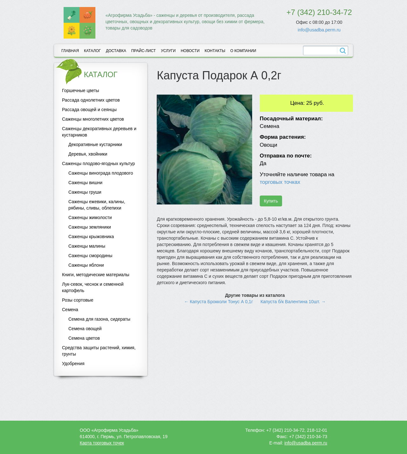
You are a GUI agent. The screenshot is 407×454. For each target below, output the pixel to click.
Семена (70, 309)
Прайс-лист (143, 51)
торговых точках (280, 182)
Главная (70, 51)
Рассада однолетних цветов (91, 100)
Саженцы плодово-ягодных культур (98, 163)
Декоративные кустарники (95, 144)
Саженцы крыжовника (91, 236)
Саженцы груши (84, 192)
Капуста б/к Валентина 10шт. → (293, 301)
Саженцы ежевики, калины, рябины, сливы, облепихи (96, 204)
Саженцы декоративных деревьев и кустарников (99, 131)
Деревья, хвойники (87, 154)
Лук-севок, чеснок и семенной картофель (92, 287)
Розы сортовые (77, 300)
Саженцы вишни (85, 182)
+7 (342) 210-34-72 (319, 12)
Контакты (215, 51)
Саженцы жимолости (90, 217)
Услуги (168, 51)
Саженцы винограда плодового (100, 173)
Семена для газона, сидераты (99, 319)
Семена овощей (85, 328)
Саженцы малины (86, 246)
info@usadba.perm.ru (319, 29)
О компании (243, 51)
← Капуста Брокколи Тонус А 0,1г (218, 301)
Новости (190, 51)
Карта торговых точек (102, 442)
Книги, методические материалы (95, 274)
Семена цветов (84, 338)
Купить (271, 201)
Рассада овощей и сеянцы (89, 109)
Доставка (116, 51)
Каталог (92, 51)
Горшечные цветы (80, 90)
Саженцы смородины (90, 255)
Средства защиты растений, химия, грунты (98, 351)
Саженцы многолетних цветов (93, 119)
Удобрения (73, 363)
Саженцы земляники (89, 227)
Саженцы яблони (86, 265)
